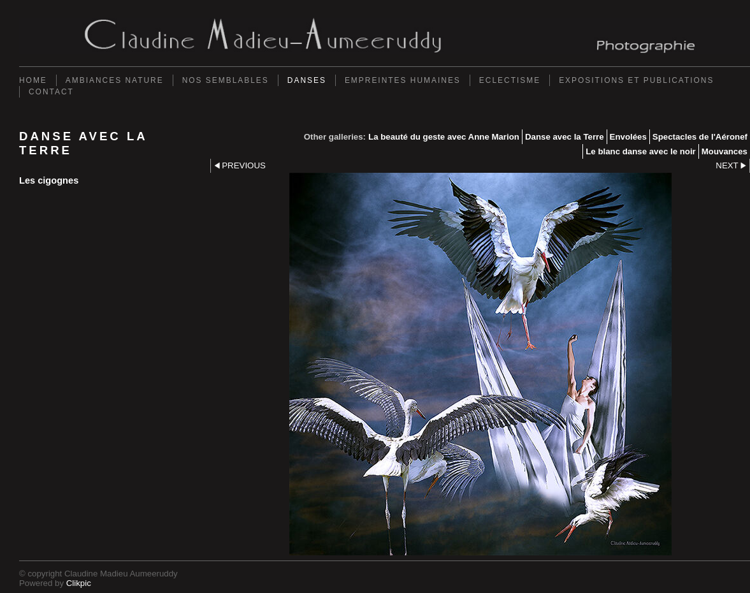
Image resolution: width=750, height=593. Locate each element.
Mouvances (724, 151)
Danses (306, 80)
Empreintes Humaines (403, 80)
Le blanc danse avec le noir (641, 151)
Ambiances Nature (115, 80)
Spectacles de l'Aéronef (700, 137)
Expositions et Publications (636, 80)
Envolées (628, 137)
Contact (51, 91)
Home (33, 80)
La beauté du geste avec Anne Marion (443, 137)
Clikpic (78, 583)
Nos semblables (225, 80)
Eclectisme (509, 80)
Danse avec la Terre (564, 137)
